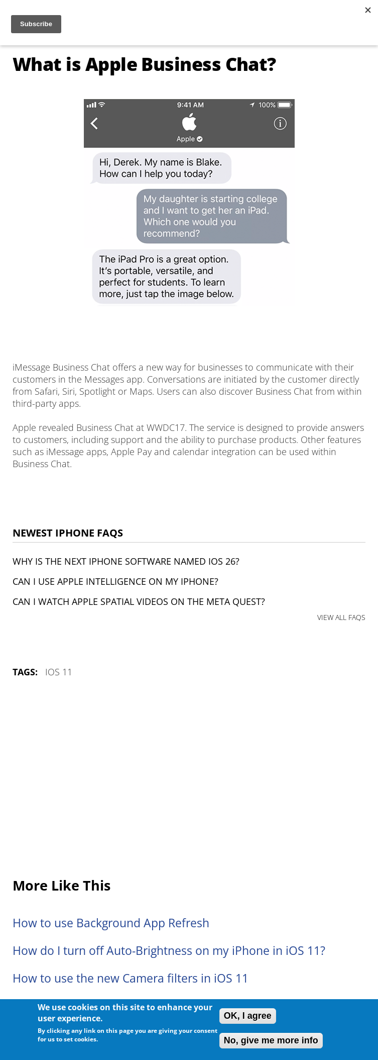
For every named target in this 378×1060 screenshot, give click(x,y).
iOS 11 (58, 672)
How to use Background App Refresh (111, 923)
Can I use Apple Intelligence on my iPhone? (115, 581)
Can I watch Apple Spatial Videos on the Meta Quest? (139, 601)
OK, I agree (248, 1016)
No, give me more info (271, 1040)
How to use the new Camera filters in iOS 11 (130, 978)
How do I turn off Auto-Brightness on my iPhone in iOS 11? (169, 950)
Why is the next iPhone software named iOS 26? (126, 561)
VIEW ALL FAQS (341, 617)
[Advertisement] (189, 778)
